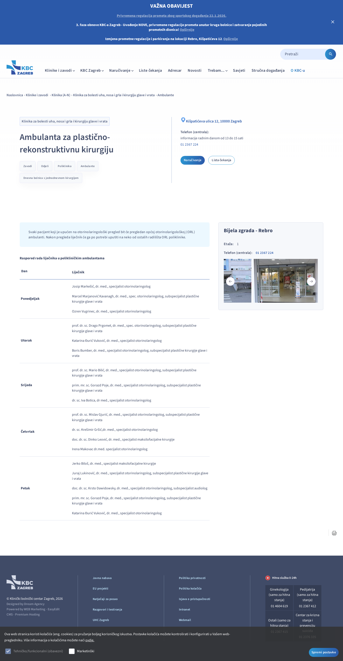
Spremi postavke (324, 651)
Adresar (175, 70)
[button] (311, 281)
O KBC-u (298, 70)
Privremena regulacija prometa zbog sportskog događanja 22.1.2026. (171, 15)
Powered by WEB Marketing (26, 609)
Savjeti (239, 70)
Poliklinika (65, 166)
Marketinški (85, 651)
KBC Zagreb (92, 70)
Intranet (184, 609)
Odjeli (45, 166)
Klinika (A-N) (61, 95)
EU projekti (100, 588)
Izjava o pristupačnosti (194, 599)
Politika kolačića (190, 588)
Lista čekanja (221, 160)
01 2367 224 (189, 144)
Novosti (194, 70)
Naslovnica (15, 95)
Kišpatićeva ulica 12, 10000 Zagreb (214, 120)
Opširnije (187, 29)
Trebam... (218, 70)
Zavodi (27, 166)
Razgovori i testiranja (107, 609)
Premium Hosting (27, 614)
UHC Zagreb (101, 620)
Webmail (185, 620)
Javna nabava (102, 578)
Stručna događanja (268, 70)
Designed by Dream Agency (25, 604)
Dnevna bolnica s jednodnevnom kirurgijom (51, 178)
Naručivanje (122, 70)
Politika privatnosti (192, 578)
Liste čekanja (150, 70)
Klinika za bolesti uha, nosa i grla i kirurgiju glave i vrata (114, 95)
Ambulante (166, 95)
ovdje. (89, 640)
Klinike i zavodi (60, 70)
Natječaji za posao (105, 599)
